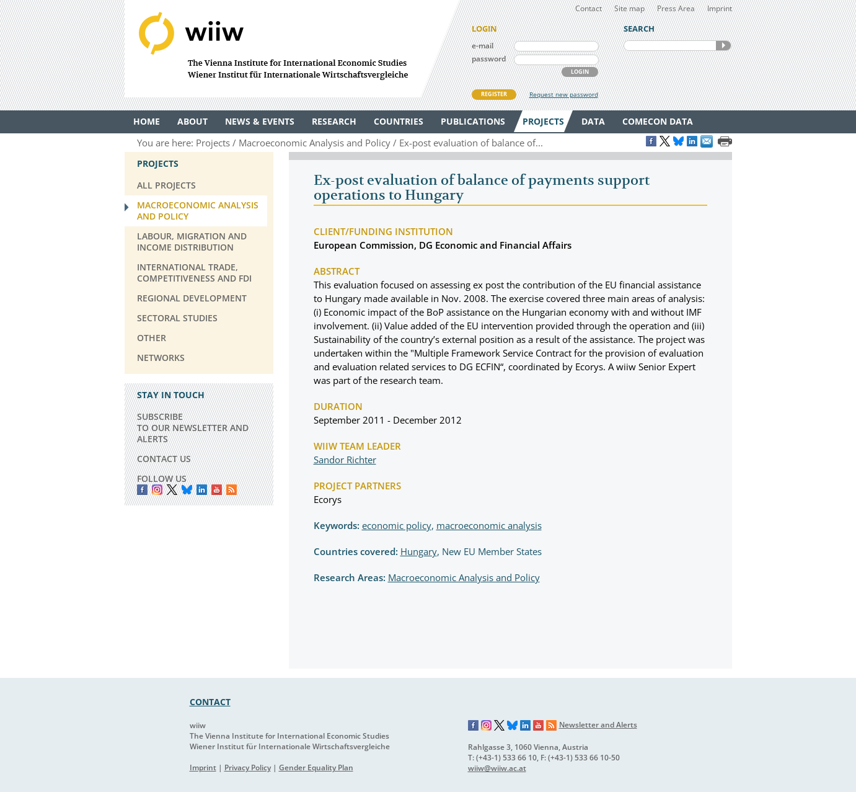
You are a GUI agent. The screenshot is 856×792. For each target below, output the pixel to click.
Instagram (486, 725)
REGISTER (494, 94)
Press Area (676, 8)
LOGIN (580, 72)
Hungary (418, 551)
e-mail (482, 45)
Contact (588, 8)
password (489, 58)
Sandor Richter (345, 459)
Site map (629, 8)
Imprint (719, 8)
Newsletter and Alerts (598, 724)
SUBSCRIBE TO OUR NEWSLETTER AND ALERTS (193, 428)
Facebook (142, 489)
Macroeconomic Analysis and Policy (464, 577)
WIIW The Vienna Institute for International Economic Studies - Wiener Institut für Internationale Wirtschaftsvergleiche (292, 48)
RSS (231, 489)
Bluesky (187, 489)
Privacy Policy (247, 767)
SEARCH (723, 45)
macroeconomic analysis (489, 525)
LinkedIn (201, 489)
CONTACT (210, 702)
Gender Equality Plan (316, 767)
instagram (157, 489)
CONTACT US (164, 459)
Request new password (563, 94)
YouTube (216, 489)
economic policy (396, 525)
